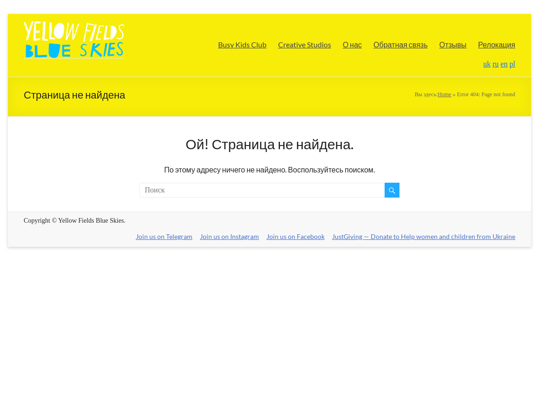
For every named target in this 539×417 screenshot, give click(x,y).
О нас (352, 44)
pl (512, 64)
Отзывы (453, 44)
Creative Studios (304, 44)
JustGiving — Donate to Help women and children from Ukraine (423, 236)
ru (495, 64)
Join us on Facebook (295, 236)
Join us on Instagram (229, 236)
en (503, 64)
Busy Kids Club (242, 44)
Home (444, 94)
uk (487, 64)
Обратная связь (400, 44)
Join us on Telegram (164, 236)
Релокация (496, 44)
